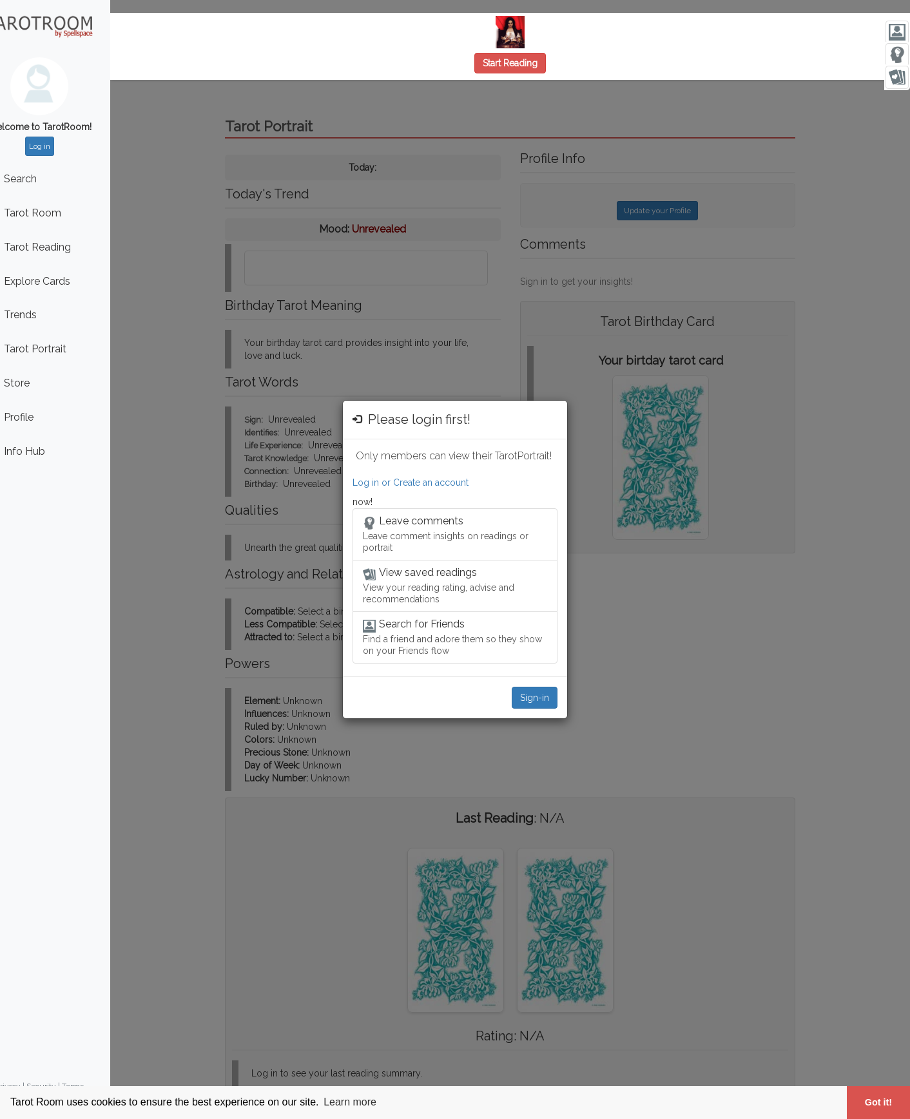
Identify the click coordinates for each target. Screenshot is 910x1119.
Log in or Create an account (411, 482)
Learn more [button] (350, 1101)
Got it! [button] (878, 1102)
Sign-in (534, 698)
